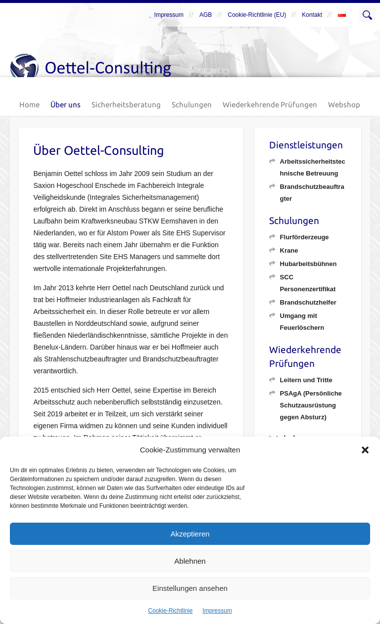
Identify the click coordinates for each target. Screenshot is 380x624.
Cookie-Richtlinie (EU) (257, 14)
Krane (289, 250)
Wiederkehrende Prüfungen (270, 104)
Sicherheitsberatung (126, 104)
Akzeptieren (189, 534)
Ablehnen (189, 561)
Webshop (344, 104)
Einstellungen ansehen (190, 588)
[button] (365, 450)
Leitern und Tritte (306, 380)
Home (29, 104)
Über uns (65, 104)
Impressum (217, 610)
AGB (205, 14)
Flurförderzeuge (304, 237)
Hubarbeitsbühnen (308, 263)
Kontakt (312, 14)
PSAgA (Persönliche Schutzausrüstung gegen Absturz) (311, 405)
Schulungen (192, 104)
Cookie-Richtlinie (170, 610)
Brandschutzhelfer (308, 302)
